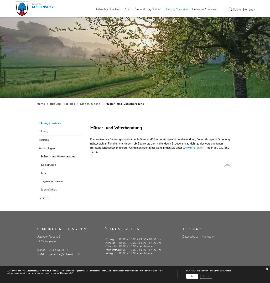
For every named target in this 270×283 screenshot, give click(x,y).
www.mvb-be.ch (195, 147)
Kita (43, 173)
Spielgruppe (48, 164)
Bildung (43, 131)
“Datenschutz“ (66, 273)
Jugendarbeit (48, 189)
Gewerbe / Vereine (204, 9)
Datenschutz (190, 236)
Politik (128, 9)
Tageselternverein (52, 181)
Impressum (208, 236)
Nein (206, 276)
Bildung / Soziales (177, 9)
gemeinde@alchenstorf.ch (64, 254)
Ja (192, 276)
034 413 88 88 (58, 250)
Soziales (44, 139)
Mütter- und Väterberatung (61, 156)
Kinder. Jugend (47, 148)
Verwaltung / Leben (148, 9)
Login (252, 9)
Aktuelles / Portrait (108, 9)
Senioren (44, 198)
